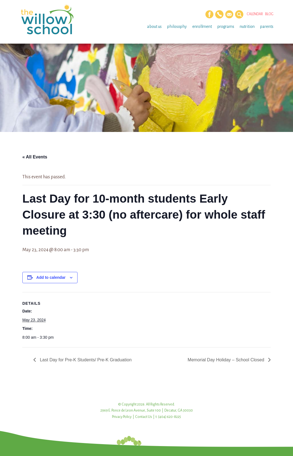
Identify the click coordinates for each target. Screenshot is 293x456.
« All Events (34, 157)
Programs (225, 26)
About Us (154, 26)
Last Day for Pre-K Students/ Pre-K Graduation (85, 359)
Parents (266, 26)
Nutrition (247, 26)
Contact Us (143, 417)
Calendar (255, 14)
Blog (269, 14)
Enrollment (202, 26)
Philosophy (177, 26)
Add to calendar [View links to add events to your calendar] (51, 277)
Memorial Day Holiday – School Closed (226, 359)
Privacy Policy (122, 417)
